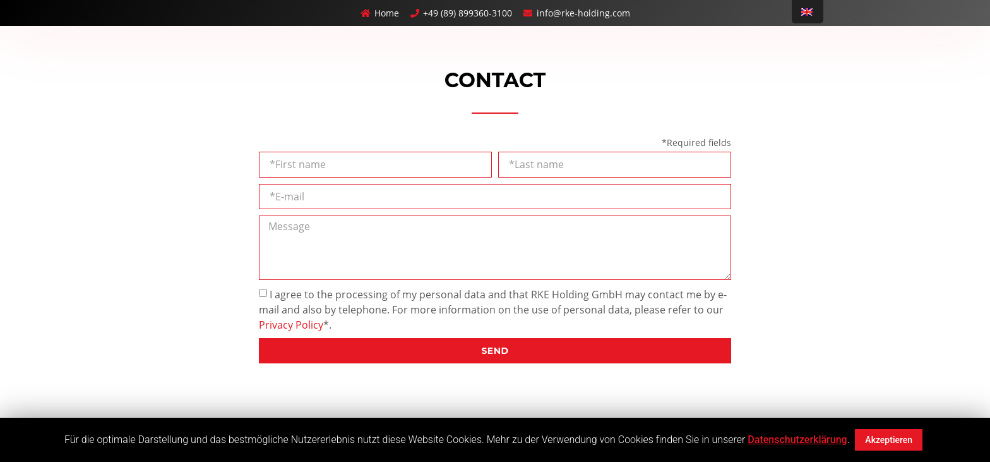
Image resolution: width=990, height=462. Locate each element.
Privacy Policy (291, 325)
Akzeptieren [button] (888, 440)
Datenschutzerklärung (797, 440)
